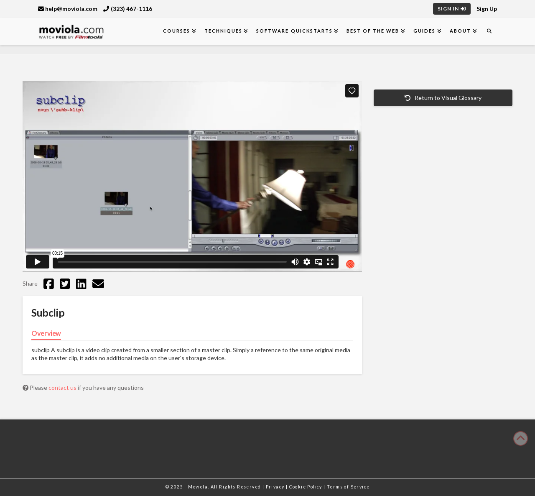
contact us (63, 387)
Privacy (276, 486)
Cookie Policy (306, 486)
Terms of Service (348, 486)
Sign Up (486, 8)
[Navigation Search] (489, 31)
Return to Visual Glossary (443, 97)
